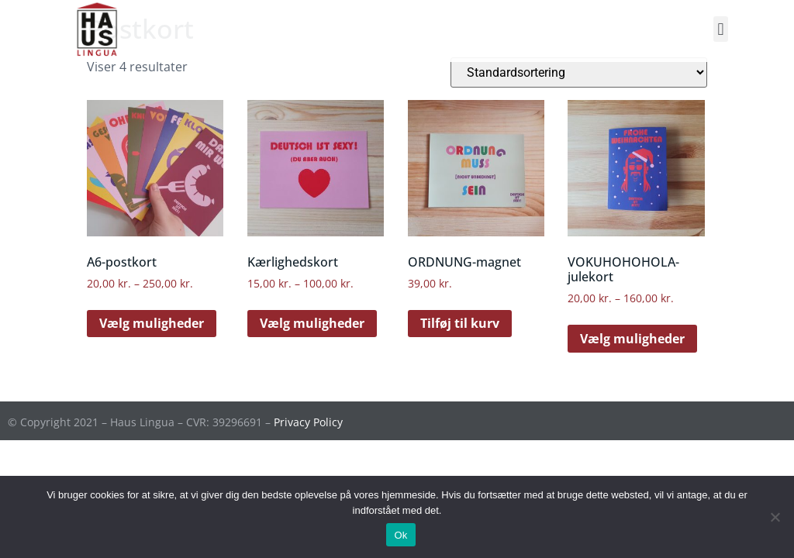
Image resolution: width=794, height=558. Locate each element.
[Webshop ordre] (579, 72)
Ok (400, 535)
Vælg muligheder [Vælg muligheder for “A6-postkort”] (151, 323)
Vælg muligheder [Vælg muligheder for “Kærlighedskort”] (312, 323)
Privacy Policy (308, 422)
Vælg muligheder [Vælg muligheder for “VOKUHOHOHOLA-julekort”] (632, 338)
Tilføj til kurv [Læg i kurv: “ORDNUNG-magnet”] (459, 323)
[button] (720, 29)
